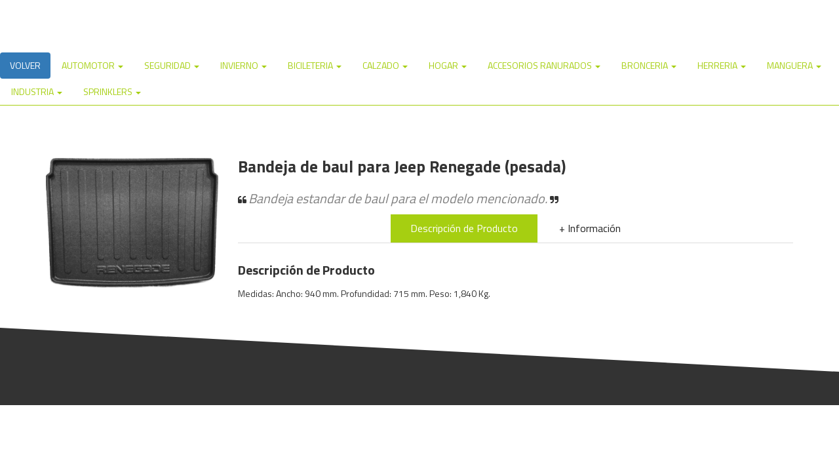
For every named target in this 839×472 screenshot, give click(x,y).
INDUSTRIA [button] (36, 91)
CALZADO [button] (385, 65)
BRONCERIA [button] (648, 65)
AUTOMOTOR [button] (92, 65)
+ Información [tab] (590, 228)
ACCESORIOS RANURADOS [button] (544, 65)
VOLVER (25, 65)
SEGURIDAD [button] (171, 65)
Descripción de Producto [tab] (464, 228)
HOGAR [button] (448, 65)
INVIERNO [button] (243, 65)
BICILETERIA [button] (314, 65)
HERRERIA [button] (721, 65)
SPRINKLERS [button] (112, 91)
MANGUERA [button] (794, 65)
